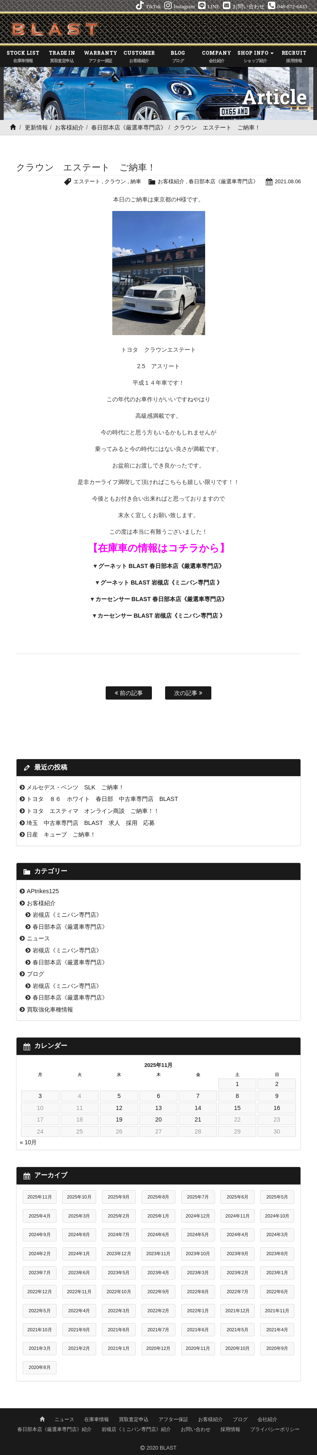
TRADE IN (62, 57)
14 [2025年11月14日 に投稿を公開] (198, 1108)
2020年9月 (277, 1348)
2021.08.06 (287, 181)
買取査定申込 (134, 1419)
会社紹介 (267, 1419)
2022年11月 (79, 1291)
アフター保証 (173, 1419)
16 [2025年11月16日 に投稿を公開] (277, 1108)
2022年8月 (198, 1291)
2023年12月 (118, 1253)
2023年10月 (198, 1253)
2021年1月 (119, 1348)
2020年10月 (237, 1348)
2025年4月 (39, 1215)
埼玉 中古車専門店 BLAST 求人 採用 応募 (90, 823)
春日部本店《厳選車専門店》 (128, 127)
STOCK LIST (23, 57)
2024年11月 (237, 1215)
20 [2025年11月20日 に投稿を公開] (158, 1119)
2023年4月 (158, 1272)
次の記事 (188, 693)
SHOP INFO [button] (255, 57)
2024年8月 (79, 1234)
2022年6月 (277, 1291)
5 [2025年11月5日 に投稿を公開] (119, 1096)
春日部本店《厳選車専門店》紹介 (54, 1429)
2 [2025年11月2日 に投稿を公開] (277, 1084)
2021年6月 (198, 1329)
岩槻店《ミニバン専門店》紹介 (136, 1429)
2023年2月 (237, 1272)
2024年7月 (119, 1234)
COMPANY (217, 57)
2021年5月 (237, 1329)
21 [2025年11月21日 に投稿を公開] (198, 1119)
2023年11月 (158, 1253)
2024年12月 (198, 1215)
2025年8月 (158, 1196)
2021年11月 (277, 1310)
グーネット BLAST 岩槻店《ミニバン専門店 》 (161, 582)
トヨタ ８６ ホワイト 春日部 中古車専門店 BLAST (102, 799)
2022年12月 (39, 1291)
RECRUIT (294, 57)
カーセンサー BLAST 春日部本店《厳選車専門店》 (161, 599)
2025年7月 (198, 1196)
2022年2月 (158, 1310)
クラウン (114, 181)
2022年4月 (79, 1310)
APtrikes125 (43, 891)
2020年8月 (39, 1367)
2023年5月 (119, 1272)
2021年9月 (79, 1329)
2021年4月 (277, 1329)
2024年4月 (237, 1234)
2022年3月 (119, 1310)
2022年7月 (237, 1291)
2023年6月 (79, 1272)
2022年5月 (39, 1310)
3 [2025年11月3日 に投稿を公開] (40, 1096)
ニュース (38, 938)
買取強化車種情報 (50, 1009)
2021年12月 (237, 1310)
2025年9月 (119, 1196)
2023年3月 (198, 1272)
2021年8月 (119, 1329)
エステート (86, 181)
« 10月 (28, 1142)
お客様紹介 (69, 127)
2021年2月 (79, 1348)
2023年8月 (277, 1253)
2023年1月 (277, 1272)
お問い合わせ (196, 1429)
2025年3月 (79, 1215)
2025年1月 (158, 1215)
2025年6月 (237, 1196)
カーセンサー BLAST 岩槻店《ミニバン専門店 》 (161, 615)
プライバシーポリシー (275, 1429)
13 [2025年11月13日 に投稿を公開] (158, 1108)
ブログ (35, 974)
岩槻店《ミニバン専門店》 (67, 914)
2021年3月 (39, 1348)
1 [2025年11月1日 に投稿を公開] (237, 1084)
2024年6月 (158, 1234)
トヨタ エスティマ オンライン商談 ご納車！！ (92, 811)
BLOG (178, 57)
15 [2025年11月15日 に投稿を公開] (237, 1108)
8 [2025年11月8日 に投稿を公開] (237, 1096)
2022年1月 (198, 1310)
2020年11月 (198, 1348)
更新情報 (36, 127)
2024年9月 (39, 1234)
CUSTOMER (139, 57)
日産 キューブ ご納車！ (61, 834)
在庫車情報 (96, 1419)
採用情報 (230, 1429)
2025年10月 (79, 1196)
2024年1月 (79, 1253)
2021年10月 (39, 1329)
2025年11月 (39, 1196)
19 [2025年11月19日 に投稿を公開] (119, 1119)
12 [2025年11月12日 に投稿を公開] (119, 1108)
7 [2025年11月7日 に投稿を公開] (198, 1096)
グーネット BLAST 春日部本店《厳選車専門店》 (161, 566)
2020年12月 (158, 1348)
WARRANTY (101, 57)
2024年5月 (198, 1234)
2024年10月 (277, 1215)
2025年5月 (277, 1196)
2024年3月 (277, 1234)
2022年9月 (158, 1291)
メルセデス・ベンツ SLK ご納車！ (75, 787)
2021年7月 (158, 1329)
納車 (135, 181)
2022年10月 (118, 1291)
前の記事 (129, 693)
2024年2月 (39, 1253)
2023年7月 (39, 1272)
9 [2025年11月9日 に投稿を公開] (277, 1096)
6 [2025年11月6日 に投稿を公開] (158, 1096)
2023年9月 (237, 1253)
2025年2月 (119, 1215)
